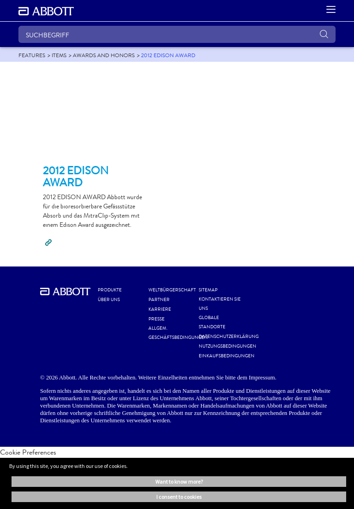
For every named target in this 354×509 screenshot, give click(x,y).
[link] (31, 55)
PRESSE (156, 319)
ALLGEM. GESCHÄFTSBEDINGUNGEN (178, 333)
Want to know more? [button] (179, 481)
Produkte (110, 290)
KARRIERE (159, 309)
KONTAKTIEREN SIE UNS (220, 304)
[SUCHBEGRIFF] (177, 34)
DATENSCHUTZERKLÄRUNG (229, 336)
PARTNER (159, 299)
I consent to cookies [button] (178, 496)
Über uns (109, 299)
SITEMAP (208, 290)
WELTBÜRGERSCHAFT (172, 290)
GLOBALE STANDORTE (212, 322)
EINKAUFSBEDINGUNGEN (226, 356)
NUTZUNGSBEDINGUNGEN (227, 346)
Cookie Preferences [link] (28, 452)
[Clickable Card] (94, 117)
